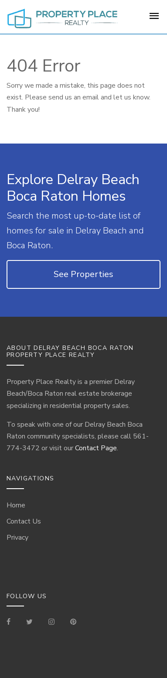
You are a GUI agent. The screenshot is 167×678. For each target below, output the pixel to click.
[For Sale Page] (154, 19)
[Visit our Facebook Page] (12, 622)
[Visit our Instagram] (51, 622)
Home (16, 505)
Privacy (17, 537)
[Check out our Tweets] (29, 622)
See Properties (83, 274)
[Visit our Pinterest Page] (73, 622)
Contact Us (24, 521)
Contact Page (96, 448)
